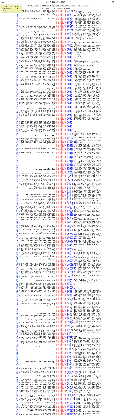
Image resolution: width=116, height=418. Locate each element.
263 (17, 364)
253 (17, 351)
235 (17, 327)
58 (17, 87)
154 (17, 217)
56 (17, 85)
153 (17, 216)
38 (17, 60)
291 (17, 402)
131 (17, 186)
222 (17, 309)
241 (17, 335)
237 (17, 329)
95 (17, 137)
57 (17, 86)
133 (17, 189)
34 (17, 55)
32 (17, 52)
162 (17, 228)
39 (17, 62)
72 (17, 106)
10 (17, 22)
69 (17, 102)
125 (17, 178)
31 (17, 51)
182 (17, 255)
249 (17, 345)
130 (17, 185)
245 (17, 340)
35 (17, 56)
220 (17, 306)
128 (17, 182)
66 (17, 98)
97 (17, 140)
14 (17, 28)
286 (17, 395)
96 (17, 139)
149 (17, 210)
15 (17, 29)
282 (17, 390)
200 (17, 279)
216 (17, 301)
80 (17, 117)
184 (17, 258)
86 (17, 125)
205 (17, 286)
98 (17, 141)
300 (17, 414)
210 (17, 293)
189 (17, 264)
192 (17, 268)
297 (17, 410)
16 (17, 30)
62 (17, 93)
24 (17, 41)
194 (17, 271)
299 (17, 413)
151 (17, 213)
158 (17, 222)
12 (17, 25)
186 (17, 260)
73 (17, 107)
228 (17, 317)
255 (17, 354)
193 (17, 270)
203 (17, 283)
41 (17, 64)
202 (17, 282)
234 (17, 325)
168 (17, 236)
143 (17, 202)
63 (17, 94)
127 (17, 181)
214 (17, 298)
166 (17, 233)
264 (17, 366)
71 (17, 105)
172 (17, 241)
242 (17, 336)
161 (17, 226)
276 (17, 382)
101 (17, 145)
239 (17, 332)
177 (17, 248)
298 (17, 412)
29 (17, 48)
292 (17, 404)
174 (17, 244)
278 (17, 385)
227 (17, 316)
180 (17, 252)
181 (17, 254)
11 (17, 24)
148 (17, 209)
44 (17, 68)
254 (17, 352)
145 (17, 205)
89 (17, 129)
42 (17, 66)
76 (17, 112)
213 (17, 297)
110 (17, 158)
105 (17, 151)
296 (17, 409)
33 (17, 53)
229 (17, 318)
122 (17, 174)
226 (17, 314)
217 (17, 302)
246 (17, 341)
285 (17, 394)
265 (17, 367)
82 (17, 120)
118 (17, 168)
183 (17, 256)
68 (17, 101)
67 (17, 99)
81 (17, 118)
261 (17, 362)
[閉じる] (5, 11)
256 (17, 355)
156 (17, 220)
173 (17, 243)
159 (17, 224)
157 (17, 221)
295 (17, 408)
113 (17, 162)
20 (17, 36)
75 (17, 110)
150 (17, 212)
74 (17, 109)
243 (17, 337)
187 (17, 262)
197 (17, 275)
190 (17, 266)
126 (17, 179)
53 (17, 80)
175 (17, 245)
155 (17, 218)
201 (17, 281)
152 (17, 214)
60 (17, 90)
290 (17, 401)
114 (17, 163)
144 (17, 203)
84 (17, 122)
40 (17, 63)
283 (17, 391)
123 (17, 175)
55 (17, 83)
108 (17, 155)
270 (17, 374)
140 (17, 198)
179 (17, 251)
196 (17, 274)
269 (17, 372)
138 (17, 195)
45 (17, 70)
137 (17, 194)
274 (17, 379)
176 (17, 247)
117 (17, 167)
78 (17, 114)
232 (17, 322)
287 (17, 397)
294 (17, 406)
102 (17, 147)
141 (17, 199)
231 (17, 321)
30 (17, 49)
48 (17, 74)
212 (17, 295)
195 (17, 272)
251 (17, 348)
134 (17, 190)
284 (17, 393)
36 (17, 57)
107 (17, 153)
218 (17, 304)
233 (17, 324)
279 (17, 386)
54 (17, 82)
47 (17, 72)
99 (17, 143)
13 (17, 26)
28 (17, 47)
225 (17, 313)
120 (17, 171)
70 (17, 103)
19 (17, 34)
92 (17, 133)
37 (17, 59)
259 (17, 359)
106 (17, 152)
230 (17, 320)
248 (17, 344)
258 (17, 358)
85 (17, 124)
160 (17, 225)
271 (17, 375)
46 (17, 71)
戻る (3, 3)
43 (17, 67)
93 (17, 135)
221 (17, 308)
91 (17, 132)
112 (17, 160)
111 (17, 159)
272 (17, 377)
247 (17, 343)
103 (17, 148)
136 (17, 193)
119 (17, 170)
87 (17, 126)
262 (17, 363)
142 (17, 201)
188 (17, 263)
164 (17, 231)
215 (17, 299)
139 (17, 197)
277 (17, 383)
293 (17, 405)
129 (17, 183)
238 (17, 331)
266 (17, 368)
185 (17, 259)
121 (17, 172)
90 (17, 130)
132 (17, 187)
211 (17, 294)
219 (17, 305)
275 (17, 381)
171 (17, 240)
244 (17, 339)
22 (17, 39)
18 (17, 33)
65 (17, 97)
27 (17, 45)
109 (17, 156)
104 (17, 149)
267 (17, 370)
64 (17, 95)
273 (17, 378)
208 (17, 290)
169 (17, 237)
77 (17, 113)
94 (17, 136)
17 (17, 32)
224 (17, 312)
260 (17, 360)
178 (17, 249)
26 (17, 44)
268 (17, 371)
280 (17, 387)
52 (17, 79)
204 (17, 285)
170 (17, 239)
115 (17, 164)
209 (17, 291)
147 (17, 208)
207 (17, 289)
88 (17, 128)
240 (17, 333)
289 (17, 400)
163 (17, 229)
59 (17, 89)
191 (17, 267)
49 (17, 75)
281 (17, 389)
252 (17, 350)
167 (17, 235)
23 (17, 40)
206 (17, 287)
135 (17, 191)
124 (17, 176)
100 (17, 144)
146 (17, 206)
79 (17, 116)
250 (17, 347)
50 (17, 76)
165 (17, 232)
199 (17, 278)
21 (17, 37)
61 (17, 91)
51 (17, 78)
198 (17, 277)
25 (17, 43)
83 (17, 121)
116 (17, 166)
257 (17, 356)
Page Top (113, 3)
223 (17, 310)
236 (17, 328)
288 (17, 398)
